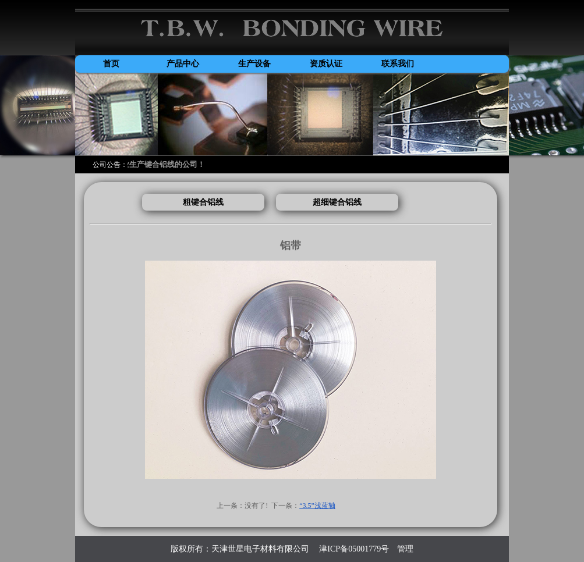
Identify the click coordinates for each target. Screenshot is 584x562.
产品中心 (183, 63)
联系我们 (397, 63)
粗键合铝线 (203, 202)
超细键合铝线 (337, 202)
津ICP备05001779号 (353, 549)
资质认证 (326, 63)
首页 (111, 63)
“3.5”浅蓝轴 (317, 505)
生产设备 (254, 63)
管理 (405, 549)
